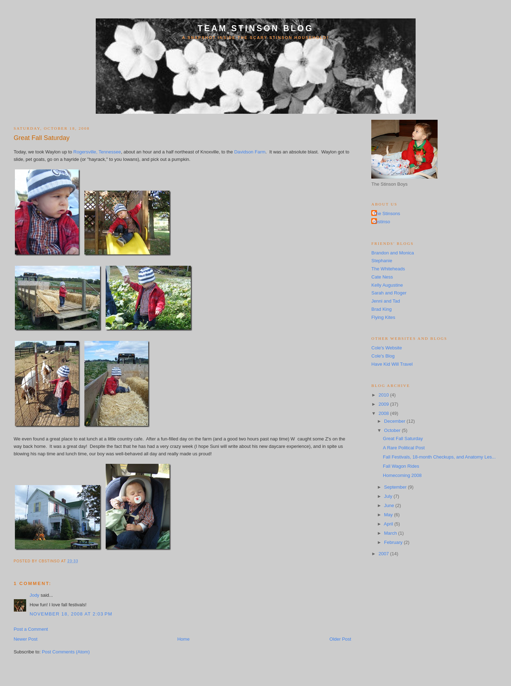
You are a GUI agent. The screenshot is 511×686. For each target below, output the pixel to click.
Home (183, 639)
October (393, 430)
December (395, 421)
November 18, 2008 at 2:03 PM (70, 614)
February (394, 542)
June (389, 505)
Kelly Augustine (387, 285)
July (389, 496)
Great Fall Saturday (41, 137)
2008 (384, 413)
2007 (384, 553)
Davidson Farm (249, 151)
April (389, 524)
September (396, 487)
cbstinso (381, 221)
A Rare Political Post (404, 447)
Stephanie (381, 260)
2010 (384, 395)
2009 (384, 404)
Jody (34, 595)
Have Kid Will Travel (391, 364)
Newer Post (25, 639)
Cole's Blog (382, 356)
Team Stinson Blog (255, 28)
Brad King (381, 309)
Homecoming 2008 (402, 475)
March (391, 533)
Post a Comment (30, 629)
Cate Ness (382, 277)
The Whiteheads (388, 268)
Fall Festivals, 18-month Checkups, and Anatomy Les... (439, 457)
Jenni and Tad (385, 301)
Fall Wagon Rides (401, 466)
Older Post (340, 639)
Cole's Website (386, 347)
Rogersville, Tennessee (97, 151)
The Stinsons (386, 213)
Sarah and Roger (388, 293)
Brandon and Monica (392, 252)
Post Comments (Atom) (66, 651)
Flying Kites (383, 317)
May (389, 514)
